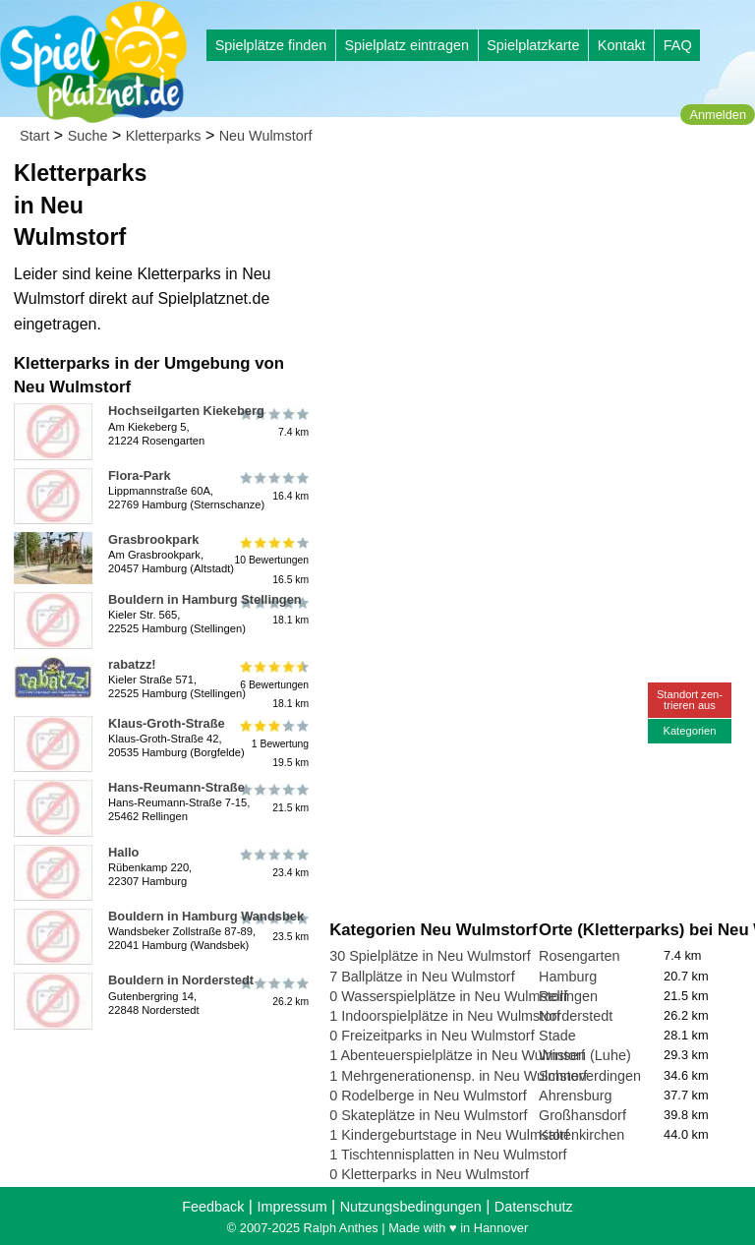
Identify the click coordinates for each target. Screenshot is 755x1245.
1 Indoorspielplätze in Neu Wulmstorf (444, 1016)
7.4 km (273, 422)
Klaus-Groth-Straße (166, 723)
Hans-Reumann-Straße (176, 787)
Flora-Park (139, 475)
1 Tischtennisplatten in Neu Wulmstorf (447, 1154)
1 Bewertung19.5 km (273, 744)
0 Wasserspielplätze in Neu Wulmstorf (448, 996)
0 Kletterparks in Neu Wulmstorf (429, 1174)
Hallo (123, 852)
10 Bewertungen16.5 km (271, 560)
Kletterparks (164, 136)
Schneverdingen (590, 1076)
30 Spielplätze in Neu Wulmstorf (430, 956)
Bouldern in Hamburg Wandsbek (206, 916)
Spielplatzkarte (533, 45)
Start (34, 136)
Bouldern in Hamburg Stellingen (205, 599)
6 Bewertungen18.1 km (273, 685)
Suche (88, 136)
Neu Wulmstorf (266, 136)
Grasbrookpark (153, 539)
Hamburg (568, 976)
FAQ (678, 45)
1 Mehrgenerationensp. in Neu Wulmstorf (458, 1076)
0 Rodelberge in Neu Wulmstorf (428, 1095)
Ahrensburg (575, 1095)
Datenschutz (533, 1207)
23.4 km (273, 863)
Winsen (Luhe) (585, 1055)
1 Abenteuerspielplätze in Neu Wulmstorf (457, 1055)
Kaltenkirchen (581, 1135)
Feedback (213, 1207)
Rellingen (568, 996)
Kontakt (622, 45)
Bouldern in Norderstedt (181, 980)
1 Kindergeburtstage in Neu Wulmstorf (449, 1135)
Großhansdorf (582, 1115)
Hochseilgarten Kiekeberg (186, 410)
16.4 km (273, 487)
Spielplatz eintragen (406, 45)
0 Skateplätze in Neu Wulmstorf (428, 1115)
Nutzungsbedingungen (411, 1207)
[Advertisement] (538, 295)
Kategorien (689, 731)
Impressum (291, 1207)
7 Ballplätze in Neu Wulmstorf (422, 976)
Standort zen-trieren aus (690, 699)
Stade (557, 1035)
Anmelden (717, 114)
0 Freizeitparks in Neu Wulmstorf (431, 1035)
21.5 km (273, 798)
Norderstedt (575, 1016)
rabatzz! (132, 664)
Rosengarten (579, 956)
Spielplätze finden (271, 45)
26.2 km (273, 991)
